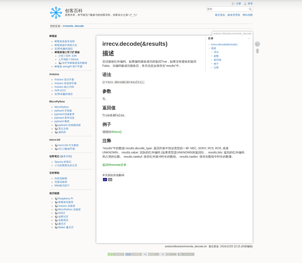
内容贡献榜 (61, 178)
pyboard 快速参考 (65, 114)
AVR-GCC (60, 90)
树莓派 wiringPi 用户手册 (69, 66)
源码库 (62, 132)
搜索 (251, 9)
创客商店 (63, 220)
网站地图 (248, 14)
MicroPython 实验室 (69, 209)
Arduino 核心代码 (64, 86)
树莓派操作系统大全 (66, 45)
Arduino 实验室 (67, 205)
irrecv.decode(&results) (224, 44)
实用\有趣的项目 (64, 48)
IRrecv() (116, 131)
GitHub (74, 59)
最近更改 (220, 14)
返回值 (217, 59)
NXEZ (61, 213)
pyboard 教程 (62, 121)
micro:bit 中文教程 (68, 145)
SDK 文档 (71, 55)
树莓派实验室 (65, 202)
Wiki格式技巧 (62, 185)
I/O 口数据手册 (66, 148)
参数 (216, 56)
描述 (213, 48)
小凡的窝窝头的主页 (66, 165)
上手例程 (63, 59)
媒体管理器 (234, 14)
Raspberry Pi (65, 198)
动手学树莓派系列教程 (74, 62)
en (110, 179)
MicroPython (62, 107)
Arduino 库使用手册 (66, 83)
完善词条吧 (61, 182)
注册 (238, 3)
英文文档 (63, 128)
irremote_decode (73, 26)
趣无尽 (62, 223)
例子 (216, 63)
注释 (216, 67)
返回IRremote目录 (114, 164)
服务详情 (66, 156)
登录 (250, 3)
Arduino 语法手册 (64, 79)
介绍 (60, 55)
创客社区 (63, 216)
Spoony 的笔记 (63, 161)
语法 (216, 52)
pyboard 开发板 (63, 110)
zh (104, 179)
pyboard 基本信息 (65, 117)
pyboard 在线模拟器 (69, 125)
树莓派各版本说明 (65, 41)
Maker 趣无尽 (66, 227)
